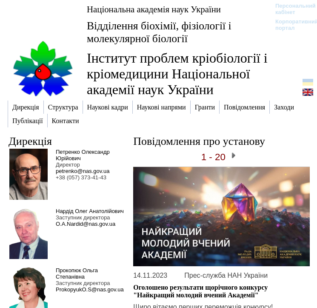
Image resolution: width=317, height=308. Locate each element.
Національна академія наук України (154, 9)
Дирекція (30, 141)
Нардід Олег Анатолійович (90, 211)
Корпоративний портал (291, 24)
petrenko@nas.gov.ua (82, 171)
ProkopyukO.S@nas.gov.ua (90, 289)
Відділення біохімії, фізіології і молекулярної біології (159, 32)
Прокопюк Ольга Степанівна (77, 273)
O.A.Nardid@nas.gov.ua (85, 224)
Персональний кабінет (291, 9)
